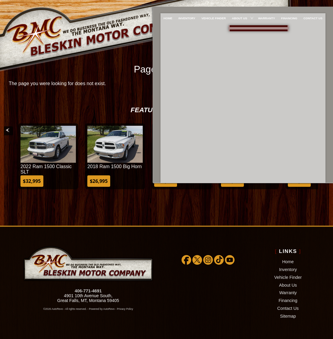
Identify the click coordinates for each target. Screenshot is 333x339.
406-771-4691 (88, 290)
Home (288, 261)
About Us (288, 285)
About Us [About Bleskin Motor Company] (239, 5)
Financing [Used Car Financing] (292, 5)
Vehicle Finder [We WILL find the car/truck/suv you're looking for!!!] (212, 5)
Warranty (288, 292)
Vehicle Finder (288, 277)
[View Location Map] (256, 37)
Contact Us (288, 308)
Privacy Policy (125, 308)
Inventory (288, 269)
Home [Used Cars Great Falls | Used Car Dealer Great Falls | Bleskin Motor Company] (163, 5)
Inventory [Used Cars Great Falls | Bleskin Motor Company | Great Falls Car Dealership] (184, 5)
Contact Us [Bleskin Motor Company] (317, 5)
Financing (288, 300)
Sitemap (288, 316)
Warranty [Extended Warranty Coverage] (268, 5)
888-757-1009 (256, 27)
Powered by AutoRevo (101, 308)
